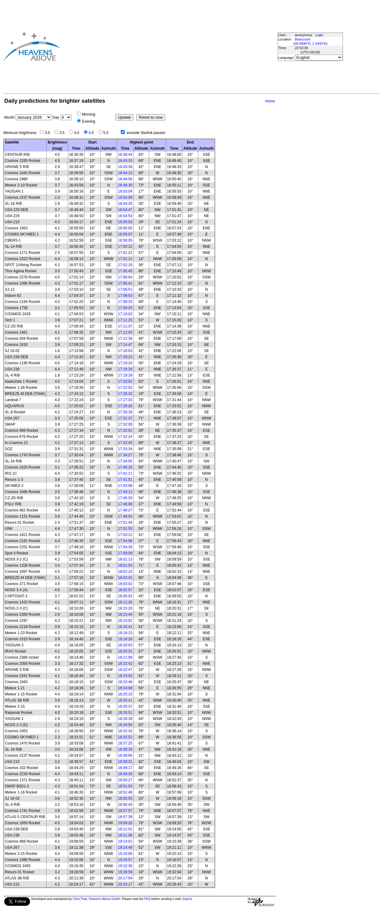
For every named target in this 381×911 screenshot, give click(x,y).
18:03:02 (125, 584)
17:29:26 (125, 406)
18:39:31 (125, 762)
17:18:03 (125, 351)
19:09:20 (125, 823)
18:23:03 (125, 676)
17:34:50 (125, 461)
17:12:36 (125, 338)
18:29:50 (125, 725)
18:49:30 (125, 774)
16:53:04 (125, 191)
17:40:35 (125, 467)
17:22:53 (125, 387)
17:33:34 (125, 449)
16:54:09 (125, 197)
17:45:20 (125, 498)
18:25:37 (125, 706)
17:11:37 (125, 326)
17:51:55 (125, 528)
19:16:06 (125, 854)
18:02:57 (125, 590)
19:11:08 (125, 835)
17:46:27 (125, 510)
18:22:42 (125, 663)
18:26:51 (125, 712)
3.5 (63, 133)
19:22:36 (125, 866)
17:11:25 (125, 320)
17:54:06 (125, 541)
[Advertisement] (152, 46)
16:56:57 (125, 234)
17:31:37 (125, 418)
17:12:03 (125, 332)
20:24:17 (125, 884)
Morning (88, 114)
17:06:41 (125, 283)
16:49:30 (125, 185)
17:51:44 (125, 522)
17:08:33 (125, 302)
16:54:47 (125, 210)
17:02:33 (125, 265)
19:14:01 (125, 841)
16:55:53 (125, 222)
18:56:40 (125, 804)
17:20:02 (125, 381)
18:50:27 (125, 780)
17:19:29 (125, 375)
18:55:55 (125, 798)
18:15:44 (125, 614)
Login (319, 35)
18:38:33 (125, 749)
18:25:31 (125, 700)
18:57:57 (125, 811)
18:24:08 (125, 688)
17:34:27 (125, 455)
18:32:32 (125, 731)
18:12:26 (125, 602)
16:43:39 (125, 167)
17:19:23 (125, 357)
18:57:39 (125, 817)
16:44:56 (125, 179)
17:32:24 (125, 436)
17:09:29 (125, 308)
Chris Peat (80, 899)
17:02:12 (125, 259)
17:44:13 (125, 492)
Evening (88, 121)
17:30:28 (125, 412)
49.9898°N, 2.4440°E (310, 43)
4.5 (93, 133)
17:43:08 (125, 486)
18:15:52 (125, 620)
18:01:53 (125, 565)
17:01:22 (125, 253)
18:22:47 (125, 670)
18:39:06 (125, 755)
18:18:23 (125, 633)
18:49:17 (125, 768)
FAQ (147, 899)
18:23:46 (125, 682)
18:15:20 (125, 608)
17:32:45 (125, 443)
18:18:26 (125, 639)
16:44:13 (125, 173)
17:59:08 (125, 553)
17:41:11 (125, 473)
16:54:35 (125, 203)
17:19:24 (125, 363)
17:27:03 (125, 400)
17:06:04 (125, 277)
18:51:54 (125, 786)
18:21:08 (125, 657)
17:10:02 (125, 314)
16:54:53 (125, 216)
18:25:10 (125, 694)
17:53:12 (125, 535)
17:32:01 (125, 430)
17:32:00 (125, 424)
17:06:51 (125, 289)
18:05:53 (125, 596)
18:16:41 (125, 627)
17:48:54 (125, 516)
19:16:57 (125, 860)
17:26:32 (125, 394)
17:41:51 (125, 479)
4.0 (78, 133)
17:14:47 (125, 345)
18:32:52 (125, 737)
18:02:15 (125, 571)
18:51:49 (125, 792)
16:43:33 (125, 161)
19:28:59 (125, 872)
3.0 (49, 133)
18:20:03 (125, 645)
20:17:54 (125, 878)
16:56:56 (125, 228)
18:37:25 (125, 743)
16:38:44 (125, 154)
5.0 (107, 133)
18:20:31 (125, 651)
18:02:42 (125, 578)
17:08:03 (125, 295)
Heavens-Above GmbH (104, 899)
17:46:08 (125, 504)
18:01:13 (125, 559)
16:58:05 (125, 240)
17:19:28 (125, 369)
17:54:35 (125, 547)
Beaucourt (302, 39)
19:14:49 (125, 847)
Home (270, 101)
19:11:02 (125, 829)
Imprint (187, 899)
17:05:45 (125, 271)
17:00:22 (125, 246)
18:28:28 (125, 719)
